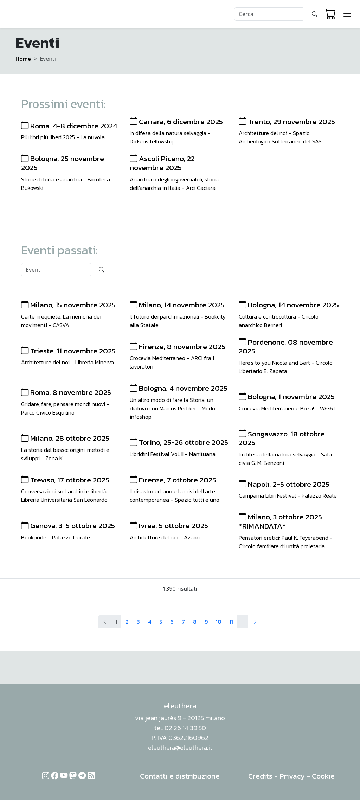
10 (218, 621)
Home (23, 59)
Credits (260, 775)
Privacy (292, 775)
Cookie (323, 775)
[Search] (269, 14)
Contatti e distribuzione (180, 775)
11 (231, 621)
